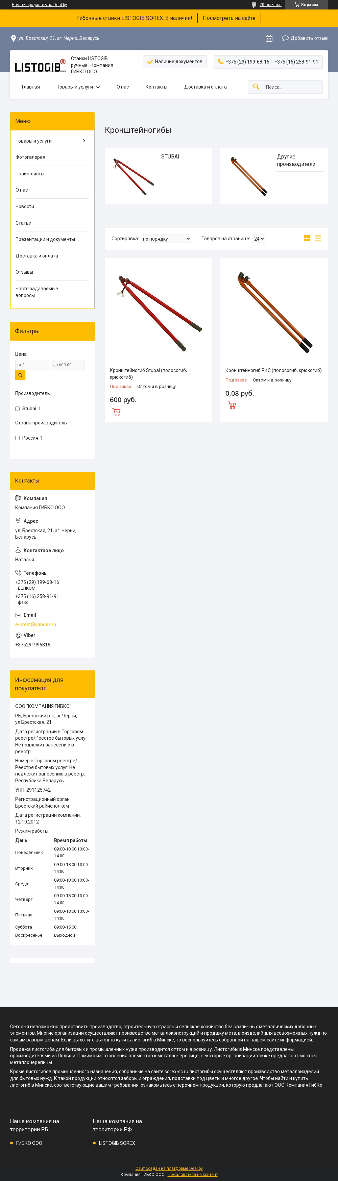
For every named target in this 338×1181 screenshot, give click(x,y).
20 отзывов (271, 4)
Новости (25, 206)
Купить (158, 410)
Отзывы (24, 272)
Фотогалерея (30, 157)
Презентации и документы (45, 239)
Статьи (23, 223)
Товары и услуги (75, 87)
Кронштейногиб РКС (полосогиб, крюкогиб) (273, 370)
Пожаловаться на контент (193, 1174)
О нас (123, 87)
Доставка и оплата (205, 87)
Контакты (156, 87)
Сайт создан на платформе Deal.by (169, 1168)
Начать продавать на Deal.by (39, 4)
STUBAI (170, 156)
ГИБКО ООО (29, 1143)
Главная (31, 87)
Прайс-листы (30, 173)
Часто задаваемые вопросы (37, 292)
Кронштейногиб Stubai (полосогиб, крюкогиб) (148, 374)
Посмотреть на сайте (229, 18)
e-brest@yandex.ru (35, 624)
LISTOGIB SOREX (117, 1143)
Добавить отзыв (309, 38)
